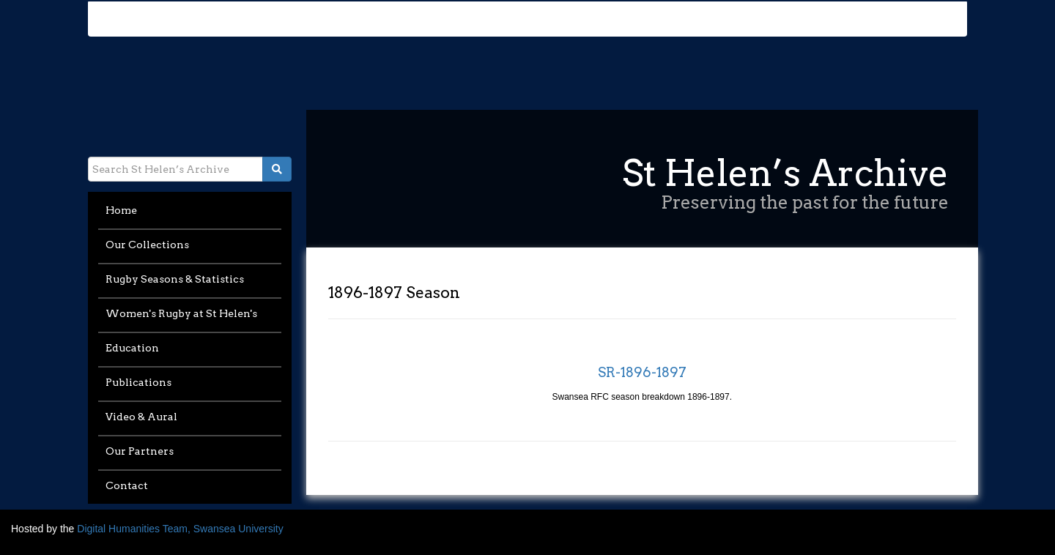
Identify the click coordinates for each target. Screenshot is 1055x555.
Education (132, 348)
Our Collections (147, 244)
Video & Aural (141, 416)
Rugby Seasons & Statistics (175, 279)
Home (121, 210)
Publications (138, 382)
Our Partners (140, 451)
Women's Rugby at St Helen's (181, 313)
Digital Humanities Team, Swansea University (180, 528)
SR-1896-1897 (642, 372)
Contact (127, 485)
